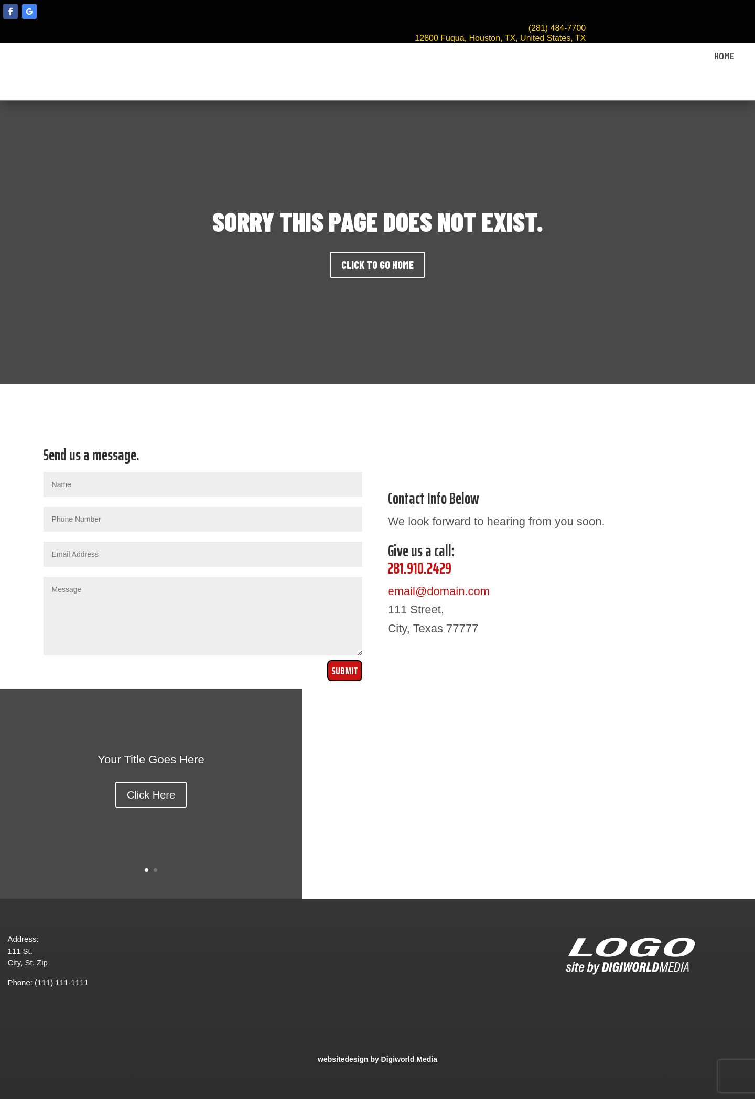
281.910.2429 (419, 568)
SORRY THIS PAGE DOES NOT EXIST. (377, 221)
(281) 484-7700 (557, 28)
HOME (724, 56)
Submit (344, 670)
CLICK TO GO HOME (377, 264)
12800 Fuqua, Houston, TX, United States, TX (500, 38)
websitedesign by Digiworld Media (377, 1059)
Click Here (151, 795)
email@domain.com (438, 591)
